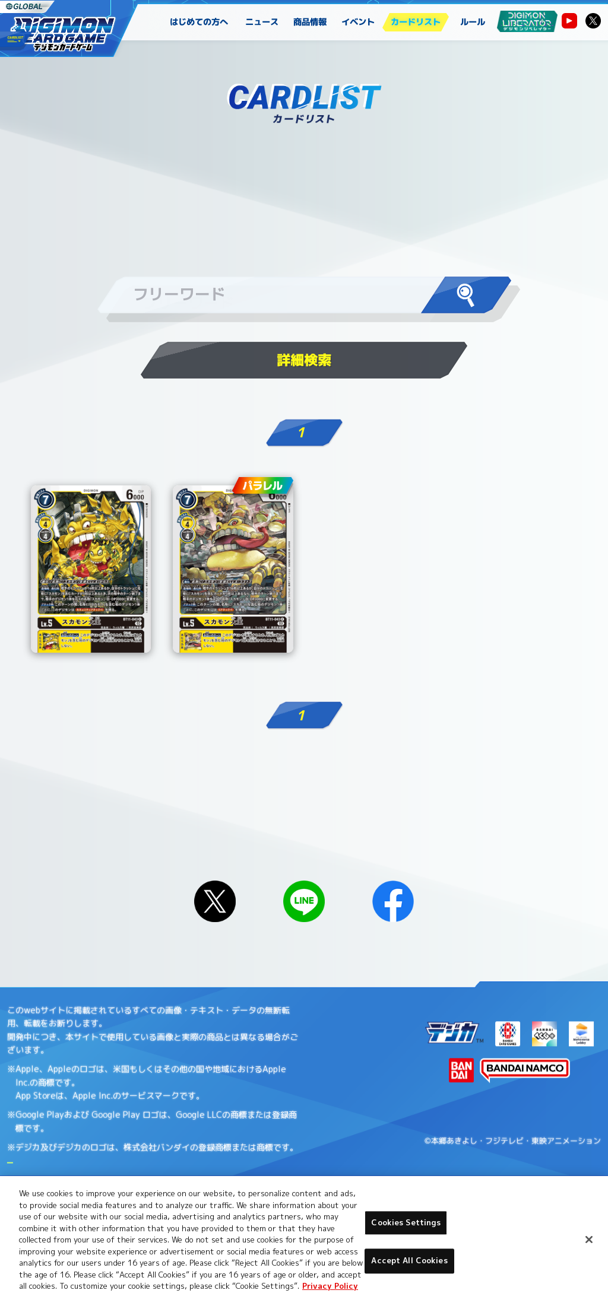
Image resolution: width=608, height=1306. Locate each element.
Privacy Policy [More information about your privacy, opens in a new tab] (330, 1285)
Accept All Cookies (409, 1261)
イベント (358, 22)
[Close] (589, 1239)
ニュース (262, 22)
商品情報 (310, 22)
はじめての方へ (199, 22)
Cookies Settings (406, 1222)
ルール (472, 22)
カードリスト (416, 22)
